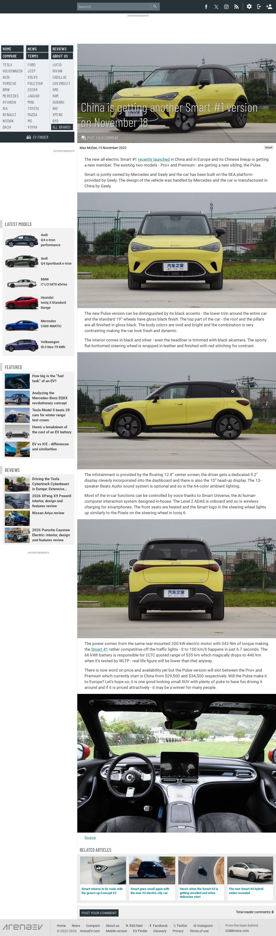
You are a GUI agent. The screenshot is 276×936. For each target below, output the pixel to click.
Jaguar (33, 95)
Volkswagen (13, 70)
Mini (31, 102)
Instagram (205, 926)
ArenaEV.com (90, 931)
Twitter (182, 926)
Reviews (59, 48)
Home (7, 48)
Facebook (160, 926)
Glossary (160, 931)
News (32, 48)
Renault (9, 114)
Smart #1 (99, 649)
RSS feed (136, 926)
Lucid (57, 64)
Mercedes (11, 95)
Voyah (32, 127)
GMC (56, 89)
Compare (10, 56)
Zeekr (32, 89)
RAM (56, 95)
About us (60, 56)
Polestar (35, 83)
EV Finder (140, 931)
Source (90, 837)
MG (30, 120)
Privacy (178, 931)
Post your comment (100, 137)
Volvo (32, 77)
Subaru (59, 102)
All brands (62, 127)
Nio (55, 108)
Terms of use (199, 931)
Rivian (58, 70)
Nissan (8, 120)
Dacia (7, 127)
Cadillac (60, 77)
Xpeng (58, 114)
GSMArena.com (237, 931)
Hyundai (9, 102)
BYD (56, 120)
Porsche (10, 83)
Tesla (7, 64)
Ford (31, 64)
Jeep (32, 70)
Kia (5, 108)
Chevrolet (62, 83)
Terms (33, 56)
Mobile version (116, 931)
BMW (6, 89)
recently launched (154, 159)
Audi (6, 77)
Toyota (33, 108)
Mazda (32, 114)
